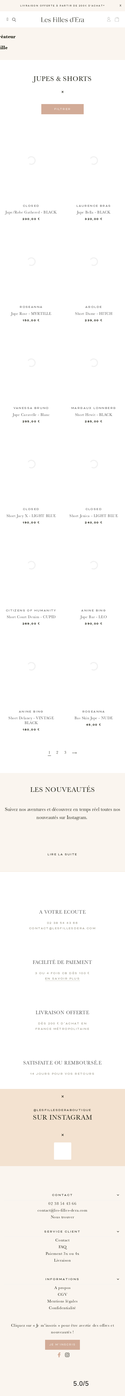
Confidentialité (62, 1307)
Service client (62, 1232)
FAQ (63, 1246)
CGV (62, 1294)
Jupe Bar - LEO (93, 617)
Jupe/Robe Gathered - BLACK (31, 212)
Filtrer (62, 109)
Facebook (59, 1354)
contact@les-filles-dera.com (62, 1210)
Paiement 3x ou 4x (62, 1253)
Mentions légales (62, 1301)
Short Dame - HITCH (93, 313)
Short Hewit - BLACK (94, 414)
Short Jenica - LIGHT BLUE (93, 516)
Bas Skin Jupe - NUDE (94, 718)
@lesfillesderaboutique (62, 1110)
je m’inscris (62, 1344)
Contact (62, 1195)
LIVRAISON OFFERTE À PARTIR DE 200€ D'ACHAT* (62, 5)
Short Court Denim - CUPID (31, 617)
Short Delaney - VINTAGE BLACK (31, 720)
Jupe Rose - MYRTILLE (31, 313)
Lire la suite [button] (62, 854)
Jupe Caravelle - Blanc (31, 414)
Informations (62, 1279)
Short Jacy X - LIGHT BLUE (31, 516)
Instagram (67, 1355)
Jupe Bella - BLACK (94, 212)
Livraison (62, 1260)
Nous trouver (62, 1217)
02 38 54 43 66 (62, 1203)
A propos (62, 1287)
